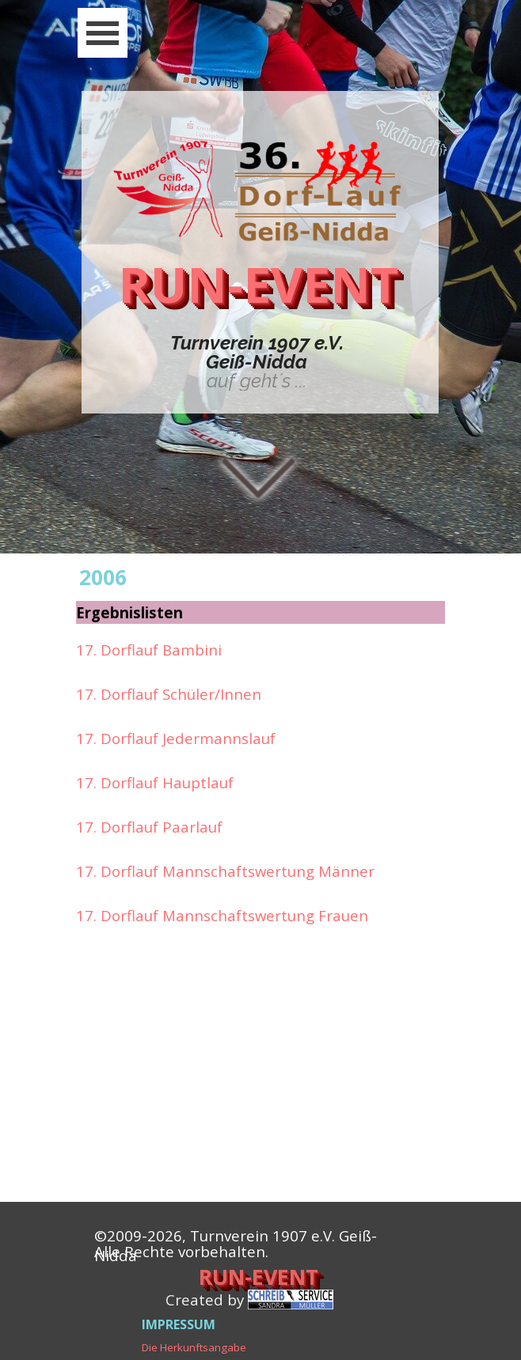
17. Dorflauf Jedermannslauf (176, 738)
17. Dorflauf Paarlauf (149, 827)
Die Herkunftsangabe (194, 1347)
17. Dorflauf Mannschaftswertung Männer (225, 871)
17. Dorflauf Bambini (149, 649)
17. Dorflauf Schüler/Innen (168, 694)
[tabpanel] (256, 362)
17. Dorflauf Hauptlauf (155, 782)
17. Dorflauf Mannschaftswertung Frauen (222, 915)
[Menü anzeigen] (102, 33)
